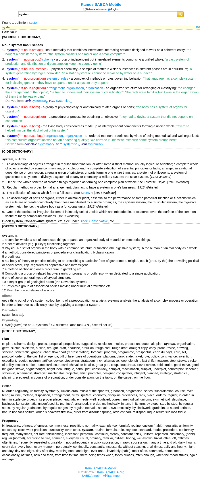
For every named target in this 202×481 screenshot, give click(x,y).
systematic (46, 144)
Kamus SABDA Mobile (101, 4)
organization (94, 88)
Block (83, 221)
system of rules (57, 78)
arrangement (56, 88)
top (198, 27)
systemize (64, 100)
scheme (47, 59)
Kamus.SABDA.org (110, 472)
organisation (75, 88)
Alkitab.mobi (111, 475)
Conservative (98, 221)
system (34, 22)
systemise (39, 100)
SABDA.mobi (91, 475)
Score (85, 192)
